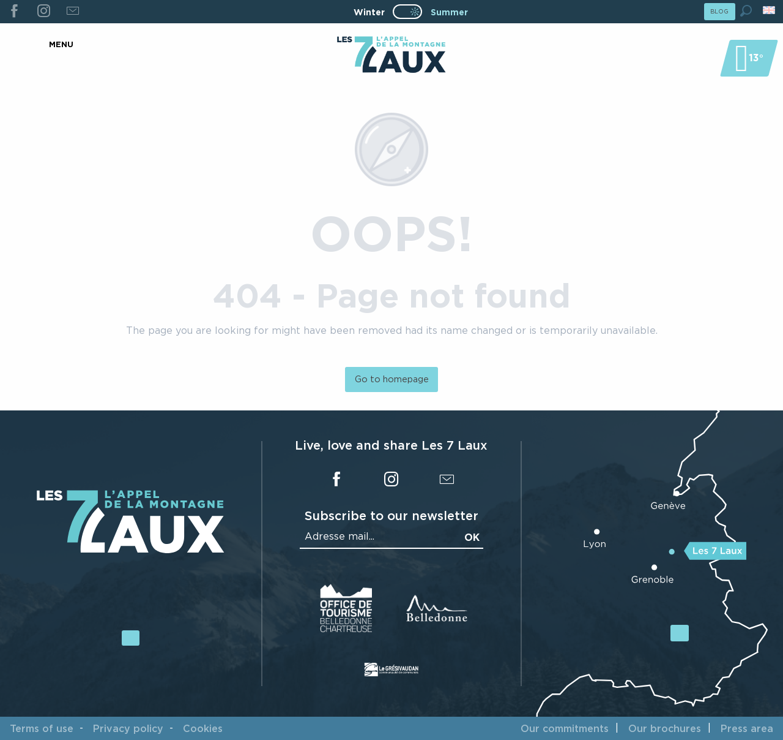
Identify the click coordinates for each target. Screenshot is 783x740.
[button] (746, 10)
